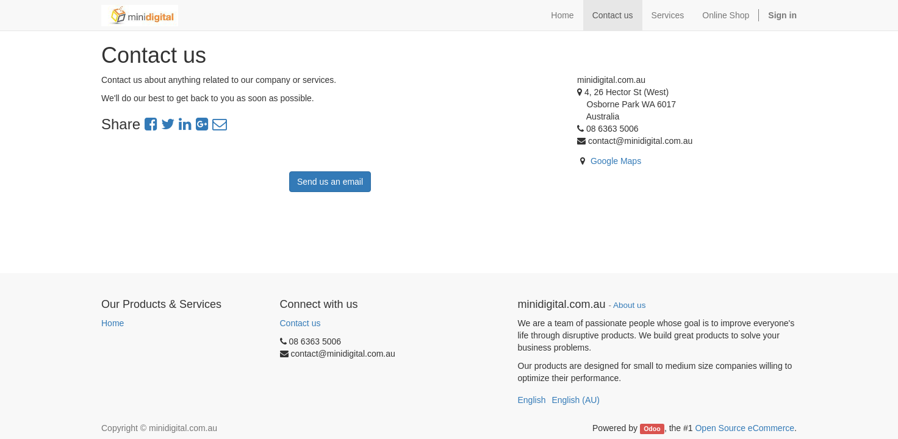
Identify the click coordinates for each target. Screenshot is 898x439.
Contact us (300, 323)
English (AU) (575, 400)
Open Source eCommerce (744, 428)
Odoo (652, 428)
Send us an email (330, 182)
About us (629, 305)
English (532, 400)
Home (112, 323)
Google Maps (616, 161)
